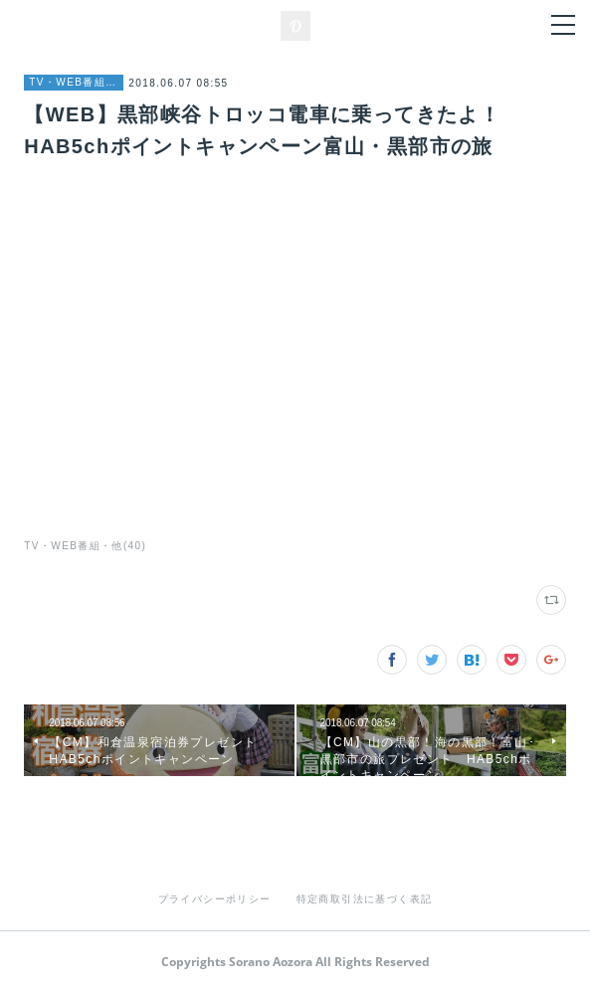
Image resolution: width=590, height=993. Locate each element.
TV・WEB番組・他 (73, 82)
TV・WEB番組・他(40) (85, 545)
